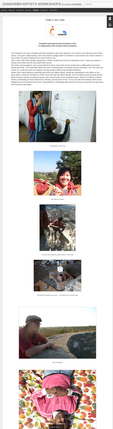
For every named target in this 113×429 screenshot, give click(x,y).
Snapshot (44, 10)
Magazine (20, 10)
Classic (4, 10)
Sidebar (36, 10)
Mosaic (28, 10)
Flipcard (12, 10)
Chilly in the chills (54, 20)
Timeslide (53, 10)
